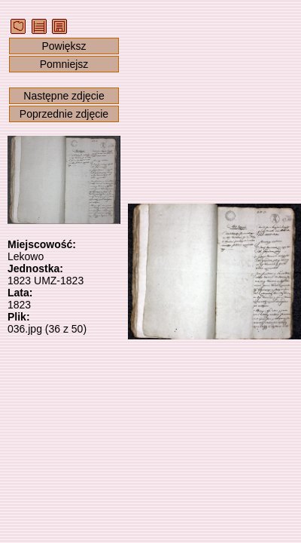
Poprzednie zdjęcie (64, 114)
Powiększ (63, 46)
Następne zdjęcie (63, 96)
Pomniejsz (64, 64)
